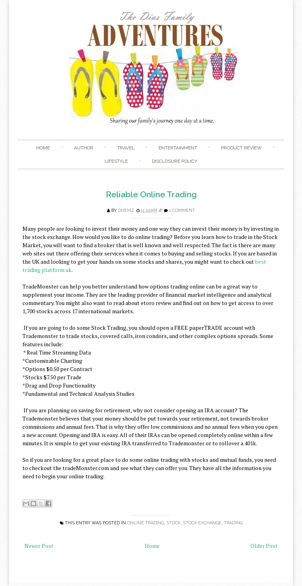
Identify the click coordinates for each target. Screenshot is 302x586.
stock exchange (202, 522)
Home (43, 148)
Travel (125, 148)
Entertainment (177, 148)
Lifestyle (116, 161)
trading (233, 522)
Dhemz (126, 210)
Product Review (241, 148)
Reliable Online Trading (151, 194)
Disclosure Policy (174, 161)
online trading (145, 522)
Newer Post (38, 545)
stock (173, 522)
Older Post (264, 545)
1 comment (182, 210)
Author (83, 148)
